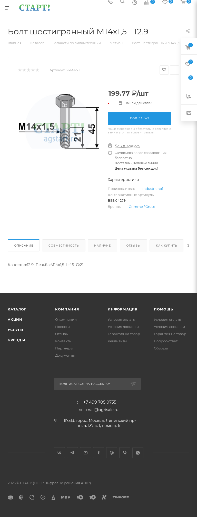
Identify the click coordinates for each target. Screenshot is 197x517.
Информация (123, 309)
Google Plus (111, 452)
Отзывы (133, 245)
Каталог (17, 309)
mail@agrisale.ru (102, 409)
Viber (124, 452)
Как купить (166, 245)
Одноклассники (98, 452)
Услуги (15, 330)
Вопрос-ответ (166, 341)
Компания (67, 309)
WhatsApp (137, 452)
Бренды (16, 340)
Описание (23, 245)
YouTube (85, 452)
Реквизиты (117, 341)
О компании (66, 319)
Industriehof (152, 189)
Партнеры (64, 348)
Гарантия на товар (124, 334)
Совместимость (63, 245)
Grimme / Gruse (142, 206)
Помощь (163, 309)
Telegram (72, 452)
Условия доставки (123, 327)
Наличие (102, 245)
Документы (65, 355)
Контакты (63, 341)
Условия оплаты (121, 319)
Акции (15, 319)
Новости (62, 327)
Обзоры (161, 348)
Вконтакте (59, 452)
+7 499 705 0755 (99, 402)
